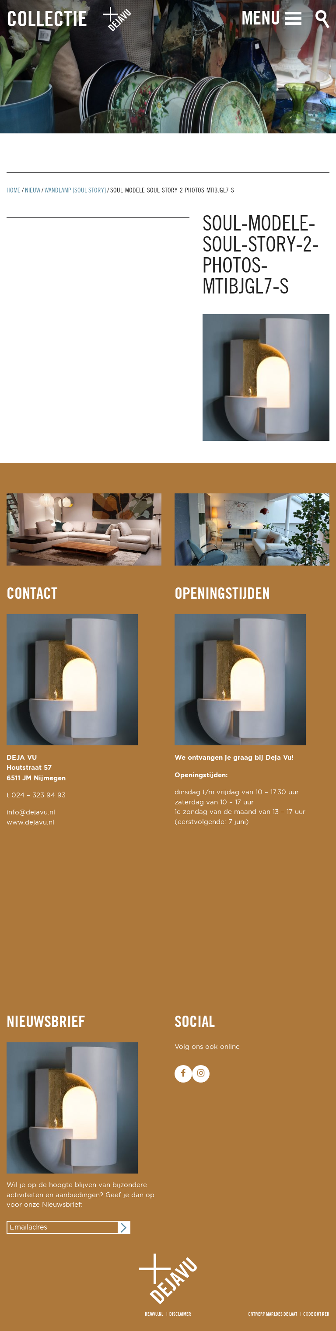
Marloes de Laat (281, 1314)
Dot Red (321, 1314)
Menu (259, 21)
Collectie (47, 21)
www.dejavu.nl (30, 822)
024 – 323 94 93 (38, 795)
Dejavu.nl (154, 1314)
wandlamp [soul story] (75, 191)
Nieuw (32, 191)
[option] (168, 66)
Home (14, 191)
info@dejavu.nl (31, 812)
